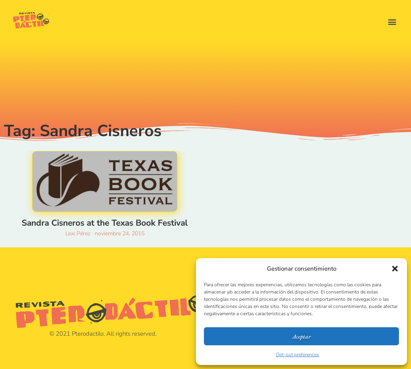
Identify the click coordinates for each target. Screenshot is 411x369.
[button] (395, 269)
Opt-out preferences (297, 354)
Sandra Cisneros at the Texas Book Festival (105, 222)
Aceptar (301, 336)
